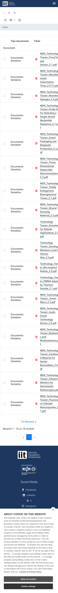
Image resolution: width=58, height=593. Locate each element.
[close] (53, 509)
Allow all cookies (28, 579)
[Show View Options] (12, 20)
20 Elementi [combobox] (30, 422)
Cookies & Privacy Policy (30, 572)
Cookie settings (28, 586)
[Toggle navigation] (54, 3)
